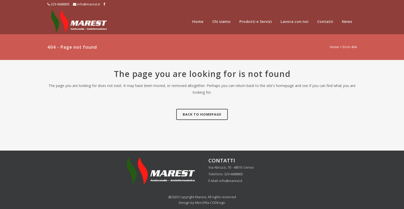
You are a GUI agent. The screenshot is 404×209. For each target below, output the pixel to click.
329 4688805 (60, 4)
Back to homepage (202, 114)
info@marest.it (88, 4)
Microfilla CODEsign (210, 202)
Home (334, 47)
